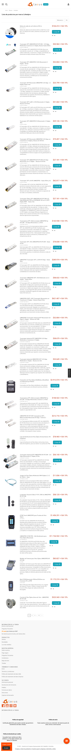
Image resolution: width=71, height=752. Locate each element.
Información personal (7, 682)
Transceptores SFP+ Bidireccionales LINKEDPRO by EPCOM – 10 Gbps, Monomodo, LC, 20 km (34, 221)
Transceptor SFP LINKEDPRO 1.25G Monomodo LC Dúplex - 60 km (34, 62)
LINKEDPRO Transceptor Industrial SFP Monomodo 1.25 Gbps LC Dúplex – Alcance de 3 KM (35, 318)
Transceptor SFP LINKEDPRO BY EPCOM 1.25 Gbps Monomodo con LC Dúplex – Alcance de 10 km (34, 160)
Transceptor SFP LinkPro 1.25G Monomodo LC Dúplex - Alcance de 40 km (35, 102)
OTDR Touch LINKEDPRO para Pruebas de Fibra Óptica (33, 516)
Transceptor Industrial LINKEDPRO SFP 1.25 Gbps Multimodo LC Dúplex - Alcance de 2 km (33, 360)
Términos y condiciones (8, 671)
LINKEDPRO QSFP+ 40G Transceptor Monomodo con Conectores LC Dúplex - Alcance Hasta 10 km (34, 299)
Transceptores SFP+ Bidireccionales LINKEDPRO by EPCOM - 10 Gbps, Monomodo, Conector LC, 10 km (34, 398)
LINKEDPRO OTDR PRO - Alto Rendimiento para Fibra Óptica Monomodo (33, 537)
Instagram (11, 705)
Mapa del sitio (5, 660)
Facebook (3, 705)
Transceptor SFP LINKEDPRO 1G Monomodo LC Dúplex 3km (35, 122)
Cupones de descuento (8, 695)
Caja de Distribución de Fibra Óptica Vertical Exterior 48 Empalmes (35, 437)
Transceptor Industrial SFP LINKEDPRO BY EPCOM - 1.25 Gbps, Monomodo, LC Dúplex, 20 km (35, 455)
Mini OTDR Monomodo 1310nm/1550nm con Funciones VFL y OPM (32, 580)
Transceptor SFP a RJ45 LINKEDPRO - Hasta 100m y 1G (35, 180)
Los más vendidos (6, 644)
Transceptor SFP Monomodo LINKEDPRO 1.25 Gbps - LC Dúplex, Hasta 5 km (35, 83)
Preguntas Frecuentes (7, 655)
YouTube (7, 705)
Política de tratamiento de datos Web (11, 674)
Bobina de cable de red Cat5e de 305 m (31, 26)
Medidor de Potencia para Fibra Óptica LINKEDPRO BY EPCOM (35, 559)
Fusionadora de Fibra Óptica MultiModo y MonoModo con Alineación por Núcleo (34, 380)
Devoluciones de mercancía (9, 685)
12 (39, 615)
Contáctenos (5, 658)
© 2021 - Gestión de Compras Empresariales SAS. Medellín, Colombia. (35, 746)
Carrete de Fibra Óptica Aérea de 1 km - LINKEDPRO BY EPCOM (34, 598)
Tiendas (4, 663)
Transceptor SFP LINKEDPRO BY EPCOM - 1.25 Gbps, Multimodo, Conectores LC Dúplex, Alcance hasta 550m (35, 45)
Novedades (5, 642)
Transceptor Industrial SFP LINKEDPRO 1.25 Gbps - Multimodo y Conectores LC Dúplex (34, 339)
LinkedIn (14, 705)
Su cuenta (5, 680)
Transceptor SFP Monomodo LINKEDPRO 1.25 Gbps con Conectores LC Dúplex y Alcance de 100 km (35, 140)
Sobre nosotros (6, 650)
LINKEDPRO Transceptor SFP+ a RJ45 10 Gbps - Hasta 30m (35, 260)
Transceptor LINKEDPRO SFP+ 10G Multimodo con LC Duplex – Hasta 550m (34, 278)
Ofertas (4, 639)
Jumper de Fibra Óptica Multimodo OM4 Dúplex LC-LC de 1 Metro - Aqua (35, 476)
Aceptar (6, 748)
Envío (3, 669)
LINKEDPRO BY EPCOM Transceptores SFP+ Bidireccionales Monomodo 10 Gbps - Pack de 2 (33, 416)
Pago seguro (5, 653)
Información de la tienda (10, 624)
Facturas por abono (7, 690)
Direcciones (5, 692)
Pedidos (4, 687)
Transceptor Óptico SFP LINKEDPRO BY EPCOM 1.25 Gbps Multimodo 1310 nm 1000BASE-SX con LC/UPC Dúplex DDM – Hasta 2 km (35, 200)
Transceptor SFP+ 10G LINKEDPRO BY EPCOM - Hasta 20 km (35, 242)
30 (67, 20)
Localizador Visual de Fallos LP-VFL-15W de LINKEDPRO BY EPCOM (35, 495)
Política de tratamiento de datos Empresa (12, 676)
